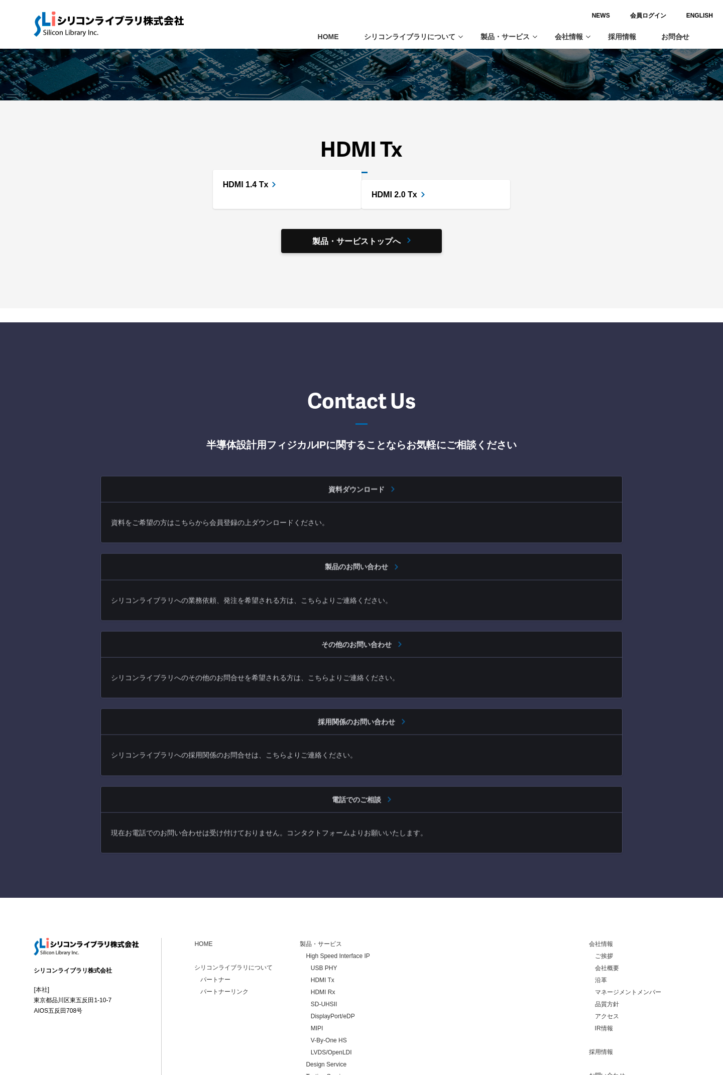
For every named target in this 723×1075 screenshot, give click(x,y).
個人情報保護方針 (619, 1007)
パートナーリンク (224, 911)
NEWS (577, 15)
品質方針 (607, 924)
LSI (310, 1008)
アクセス (607, 936)
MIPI (317, 948)
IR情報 (604, 948)
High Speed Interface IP (161, 69)
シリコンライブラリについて (413, 37)
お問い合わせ (607, 995)
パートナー (215, 899)
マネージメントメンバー (628, 912)
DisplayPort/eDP (333, 936)
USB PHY (324, 888)
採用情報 (622, 37)
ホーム (44, 69)
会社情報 (572, 37)
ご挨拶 (604, 876)
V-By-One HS (329, 960)
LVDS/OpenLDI (331, 972)
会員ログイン (624, 15)
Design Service (326, 984)
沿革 (601, 900)
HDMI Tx (322, 900)
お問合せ (675, 37)
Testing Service (326, 996)
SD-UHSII (324, 924)
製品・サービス (508, 37)
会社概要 (607, 888)
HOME (328, 37)
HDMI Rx (323, 912)
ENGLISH (675, 15)
